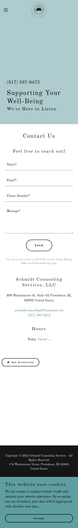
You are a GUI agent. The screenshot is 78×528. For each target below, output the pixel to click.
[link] (39, 10)
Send (39, 245)
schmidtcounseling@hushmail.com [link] (39, 310)
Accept (39, 518)
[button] (7, 10)
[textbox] (39, 165)
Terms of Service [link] (41, 263)
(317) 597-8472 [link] (23, 82)
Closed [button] (42, 339)
